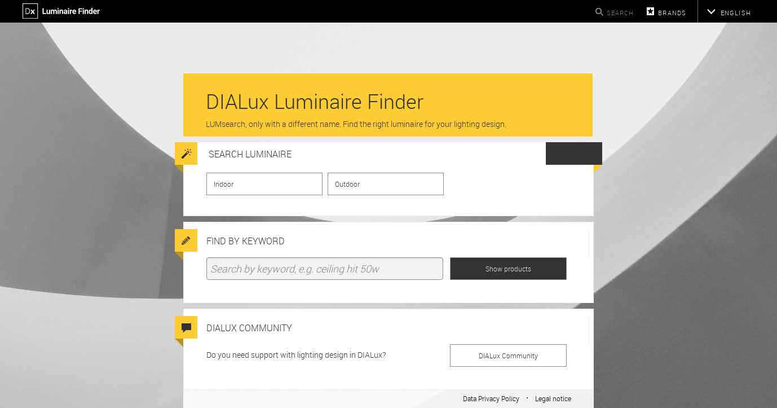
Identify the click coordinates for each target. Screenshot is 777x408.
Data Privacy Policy (491, 398)
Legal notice (553, 398)
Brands (672, 12)
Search (620, 12)
